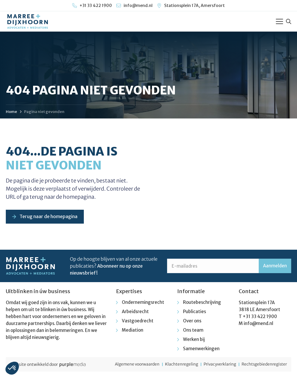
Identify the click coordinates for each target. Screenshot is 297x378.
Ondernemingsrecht (143, 302)
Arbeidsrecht (135, 312)
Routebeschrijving (202, 302)
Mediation (132, 330)
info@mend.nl (258, 324)
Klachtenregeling (176, 365)
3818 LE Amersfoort (259, 310)
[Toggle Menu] (279, 21)
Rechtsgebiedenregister (263, 365)
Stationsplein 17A (257, 303)
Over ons (192, 321)
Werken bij (194, 339)
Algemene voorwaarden (130, 365)
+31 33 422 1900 (260, 317)
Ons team (193, 330)
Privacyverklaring (216, 365)
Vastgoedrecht (137, 321)
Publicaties (194, 312)
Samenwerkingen (201, 349)
